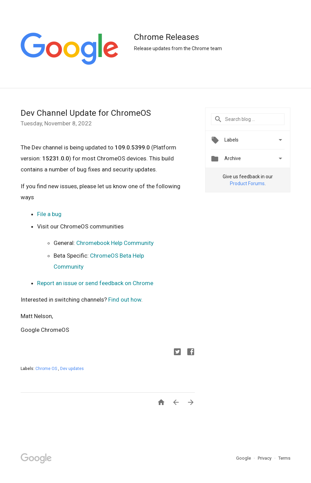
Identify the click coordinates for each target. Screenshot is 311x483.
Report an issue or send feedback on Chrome (95, 283)
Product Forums (247, 183)
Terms (284, 458)
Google (244, 458)
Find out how (124, 299)
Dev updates (72, 368)
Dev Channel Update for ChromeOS (86, 113)
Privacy (265, 458)
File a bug (49, 214)
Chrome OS (46, 368)
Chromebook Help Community (115, 242)
